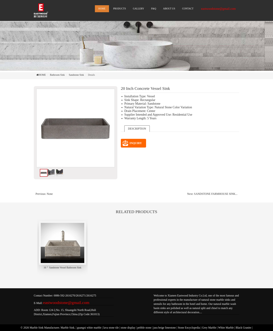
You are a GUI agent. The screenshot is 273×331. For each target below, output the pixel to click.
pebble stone (144, 327)
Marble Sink (68, 327)
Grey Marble (209, 327)
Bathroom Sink (57, 75)
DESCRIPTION (137, 128)
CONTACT (187, 8)
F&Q (153, 8)
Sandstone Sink (76, 75)
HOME (102, 8)
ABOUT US (169, 8)
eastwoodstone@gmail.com (218, 8)
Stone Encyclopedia (189, 327)
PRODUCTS (119, 8)
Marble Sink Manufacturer (44, 327)
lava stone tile (111, 327)
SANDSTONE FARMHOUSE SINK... (215, 193)
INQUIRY (132, 143)
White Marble (226, 327)
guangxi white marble (89, 327)
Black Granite (243, 327)
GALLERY (138, 8)
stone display (128, 327)
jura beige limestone (164, 327)
